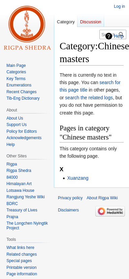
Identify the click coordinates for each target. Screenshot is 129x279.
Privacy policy (70, 198)
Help (119, 36)
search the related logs (89, 97)
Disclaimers (68, 210)
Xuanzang (77, 178)
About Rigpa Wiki (102, 198)
